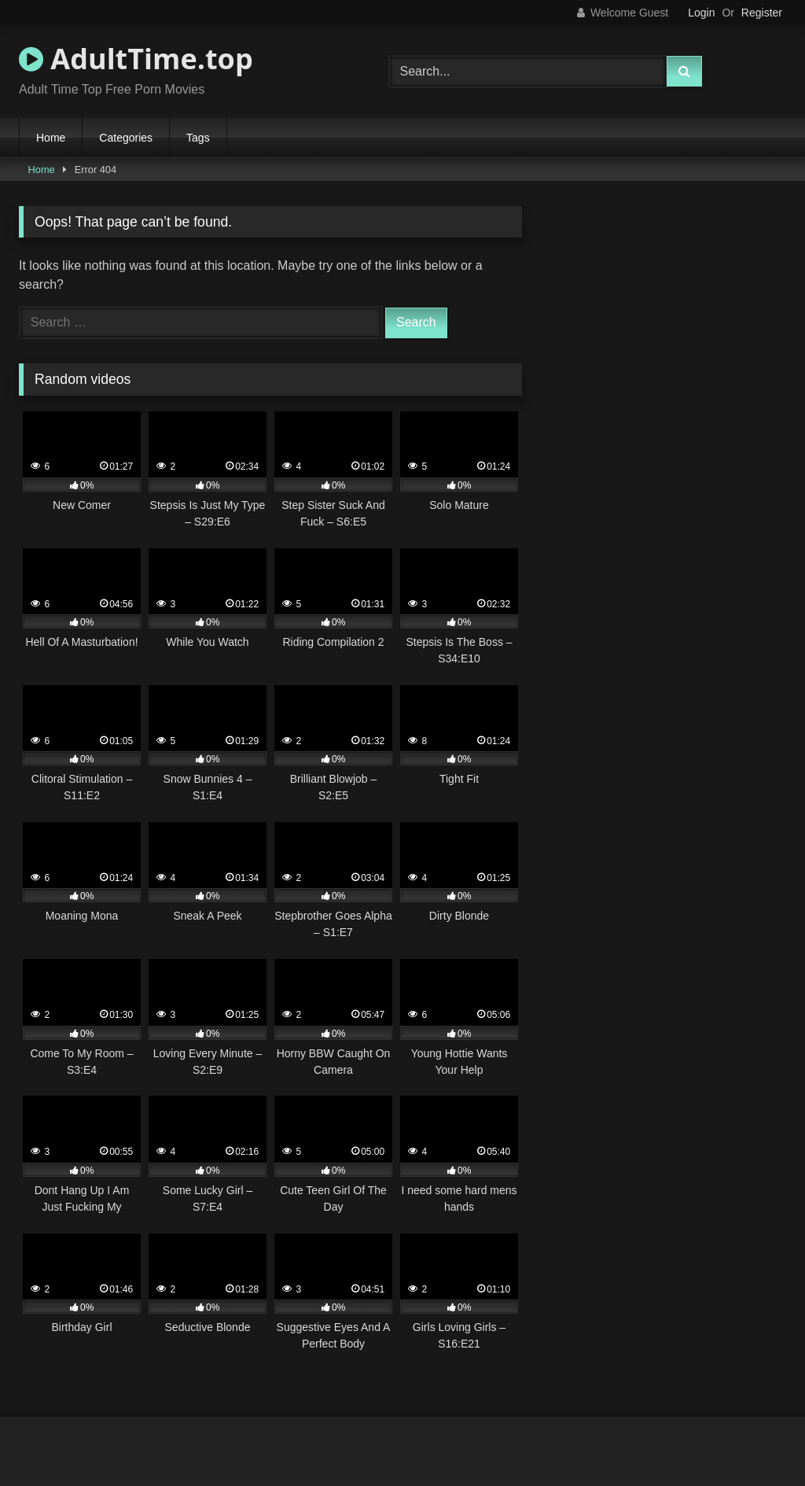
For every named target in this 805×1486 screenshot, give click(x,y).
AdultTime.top (136, 58)
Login (701, 12)
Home (50, 137)
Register (761, 12)
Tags (198, 137)
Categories (126, 137)
